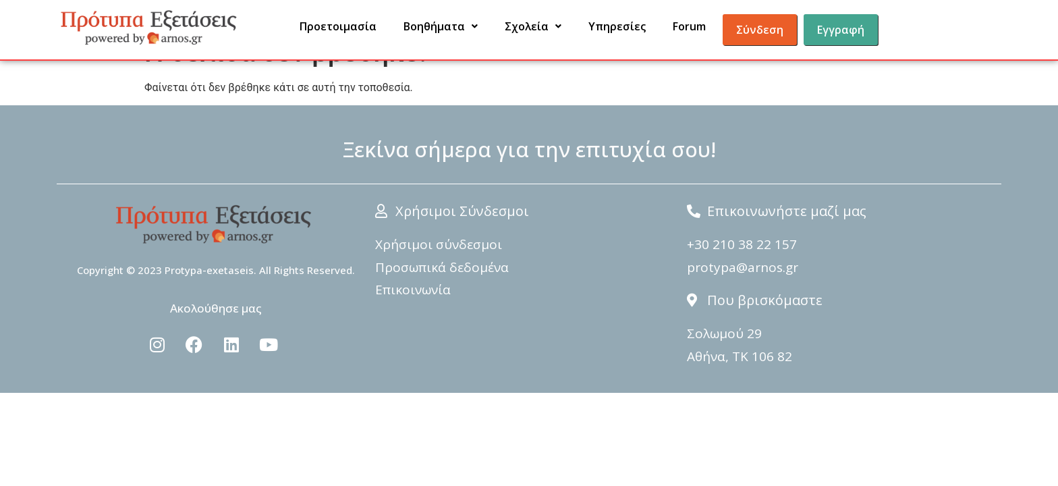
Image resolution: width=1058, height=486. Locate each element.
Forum (689, 26)
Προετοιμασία (338, 26)
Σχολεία (533, 26)
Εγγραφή (840, 29)
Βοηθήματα (440, 26)
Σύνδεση (759, 29)
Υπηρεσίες (617, 26)
